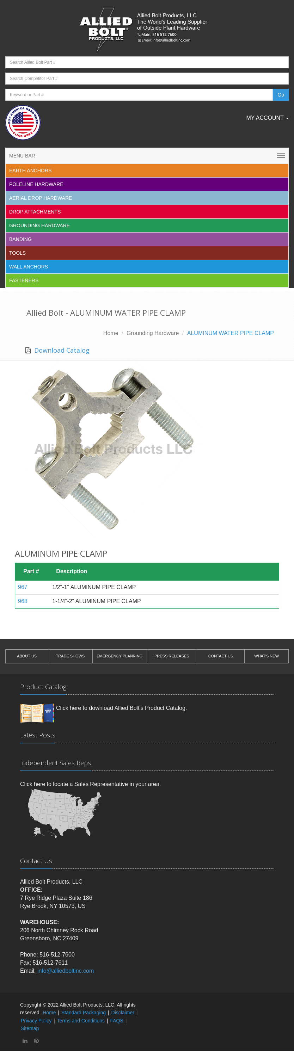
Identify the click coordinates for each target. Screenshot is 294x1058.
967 (22, 587)
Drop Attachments (35, 212)
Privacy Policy (36, 1020)
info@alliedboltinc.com (65, 971)
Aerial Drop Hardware (40, 198)
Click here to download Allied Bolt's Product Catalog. (121, 708)
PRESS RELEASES (171, 656)
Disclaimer (122, 1012)
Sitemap (30, 1028)
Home (110, 333)
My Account (267, 118)
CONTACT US (220, 656)
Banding (20, 239)
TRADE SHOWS (70, 656)
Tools (17, 253)
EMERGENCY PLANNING (119, 656)
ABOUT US (27, 656)
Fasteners (23, 280)
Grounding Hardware (39, 225)
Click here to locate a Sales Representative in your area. (90, 784)
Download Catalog (61, 350)
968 (22, 601)
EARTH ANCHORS (30, 170)
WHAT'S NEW (266, 656)
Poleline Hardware (36, 184)
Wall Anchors (28, 267)
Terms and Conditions (81, 1020)
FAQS (116, 1020)
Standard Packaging (83, 1012)
